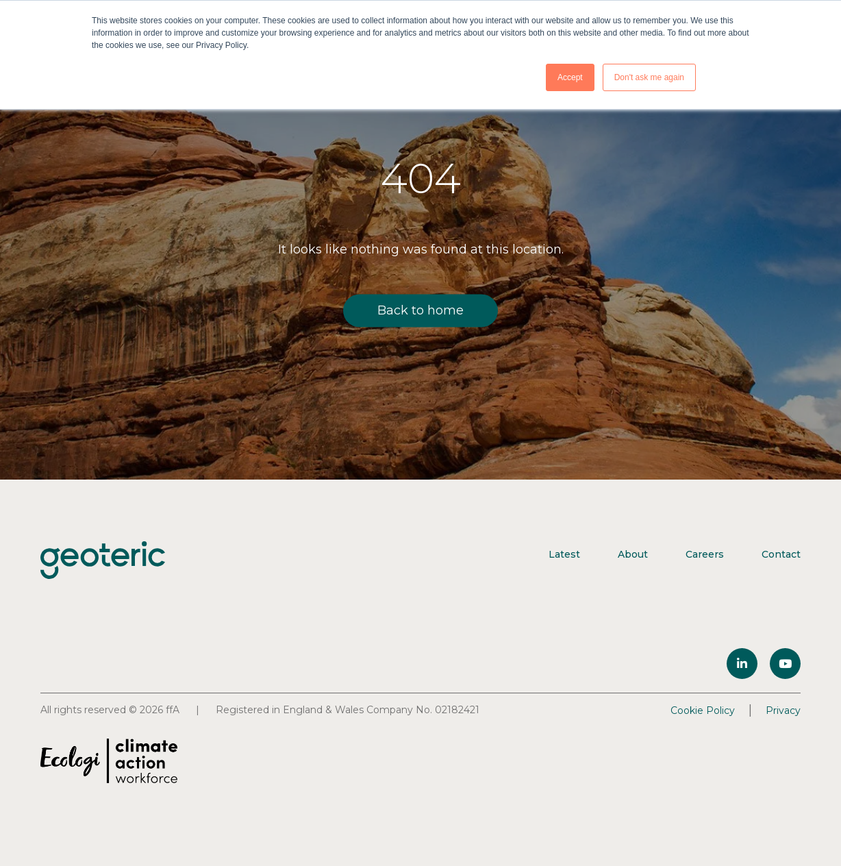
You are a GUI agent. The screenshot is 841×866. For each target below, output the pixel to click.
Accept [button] (570, 77)
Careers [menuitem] (705, 554)
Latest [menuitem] (564, 554)
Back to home (420, 310)
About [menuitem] (633, 554)
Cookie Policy (702, 710)
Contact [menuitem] (781, 554)
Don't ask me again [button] (649, 77)
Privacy (783, 710)
